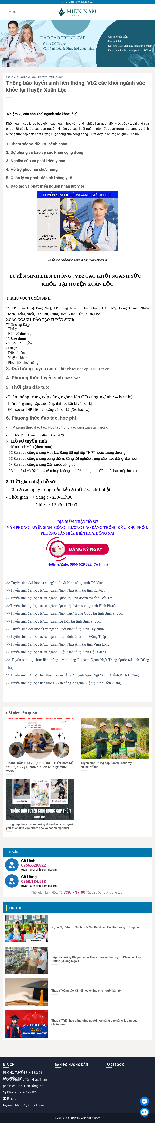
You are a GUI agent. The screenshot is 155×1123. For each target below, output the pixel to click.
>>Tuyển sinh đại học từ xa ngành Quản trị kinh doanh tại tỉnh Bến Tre (59, 598)
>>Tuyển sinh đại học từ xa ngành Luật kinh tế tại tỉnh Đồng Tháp (56, 637)
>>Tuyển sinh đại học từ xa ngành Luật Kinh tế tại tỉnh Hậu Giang (56, 652)
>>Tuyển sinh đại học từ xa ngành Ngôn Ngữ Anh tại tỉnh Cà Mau (55, 590)
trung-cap (56, 77)
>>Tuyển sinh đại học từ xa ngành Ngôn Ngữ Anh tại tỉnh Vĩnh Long (57, 644)
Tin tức (43, 77)
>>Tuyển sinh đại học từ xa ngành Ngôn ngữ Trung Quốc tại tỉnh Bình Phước (64, 613)
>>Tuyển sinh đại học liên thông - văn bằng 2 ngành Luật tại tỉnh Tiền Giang (63, 683)
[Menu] (10, 12)
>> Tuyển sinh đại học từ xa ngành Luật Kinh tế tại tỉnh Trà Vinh (55, 583)
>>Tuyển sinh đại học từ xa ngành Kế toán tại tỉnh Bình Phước (53, 621)
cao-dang (12, 77)
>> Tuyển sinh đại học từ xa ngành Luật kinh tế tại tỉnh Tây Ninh (55, 629)
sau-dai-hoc (28, 77)
